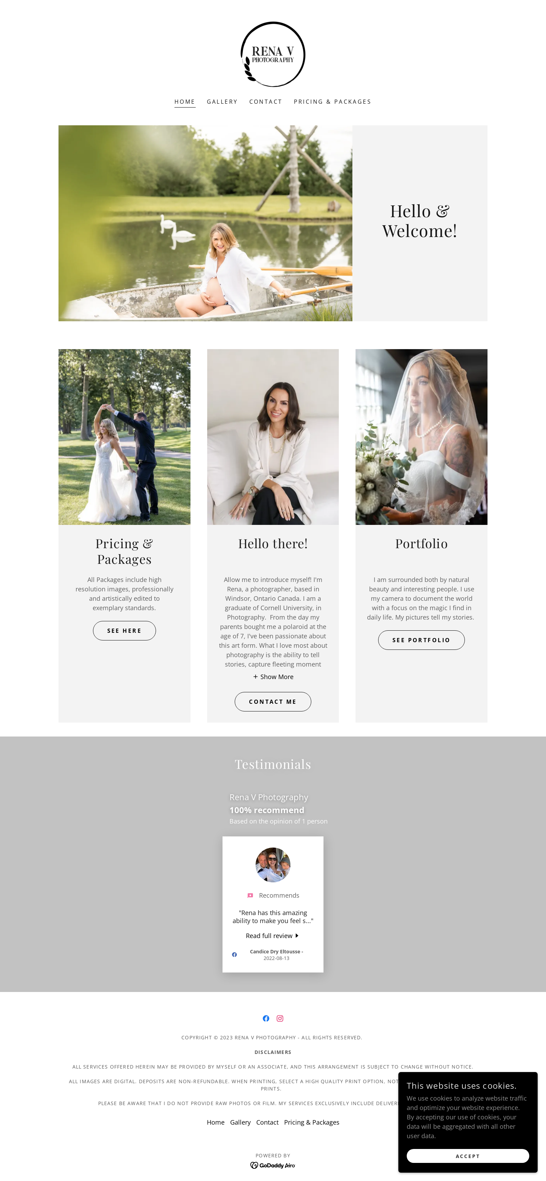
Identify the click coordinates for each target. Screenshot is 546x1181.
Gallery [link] (222, 101)
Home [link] (185, 101)
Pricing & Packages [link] (333, 101)
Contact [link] (266, 101)
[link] (273, 53)
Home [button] (216, 1122)
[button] (273, 676)
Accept (468, 1156)
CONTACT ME (273, 702)
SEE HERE (124, 631)
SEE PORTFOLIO (421, 640)
